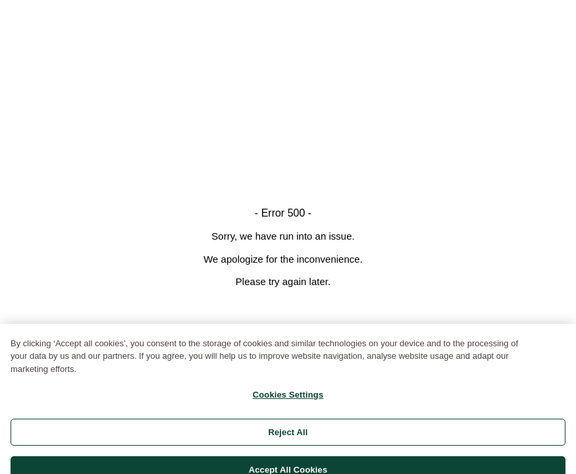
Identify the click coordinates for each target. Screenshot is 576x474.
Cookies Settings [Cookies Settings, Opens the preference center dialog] (288, 399)
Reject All (287, 435)
